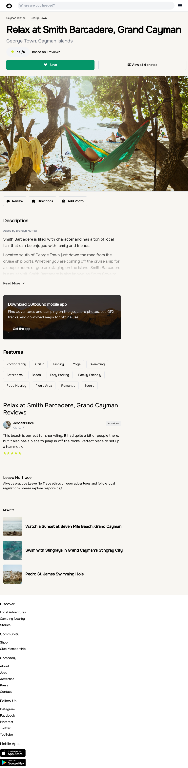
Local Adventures (13, 612)
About (4, 666)
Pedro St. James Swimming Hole (54, 574)
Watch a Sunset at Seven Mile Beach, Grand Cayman (73, 526)
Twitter (5, 728)
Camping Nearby (12, 619)
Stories (5, 625)
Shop (4, 642)
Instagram (7, 709)
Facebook (7, 715)
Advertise (7, 679)
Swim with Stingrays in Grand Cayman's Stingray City (74, 550)
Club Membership (13, 649)
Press (4, 685)
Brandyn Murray (26, 230)
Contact (6, 692)
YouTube (6, 734)
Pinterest (6, 722)
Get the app (21, 329)
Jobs (3, 673)
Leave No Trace (39, 483)
